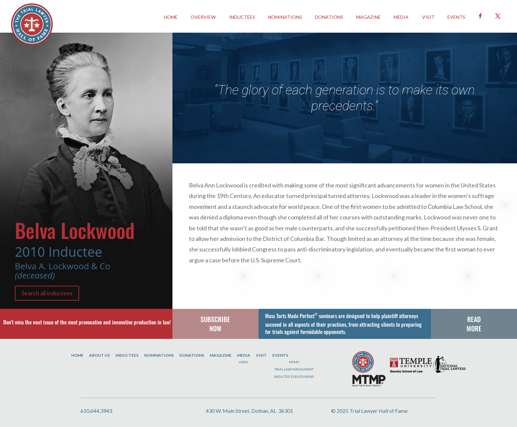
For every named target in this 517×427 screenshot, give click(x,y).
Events (280, 355)
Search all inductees (47, 293)
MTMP (294, 362)
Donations (329, 17)
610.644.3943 (96, 411)
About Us (99, 355)
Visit (428, 17)
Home (77, 355)
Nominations (285, 17)
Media (401, 17)
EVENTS (456, 17)
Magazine (368, 17)
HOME (171, 17)
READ (474, 319)
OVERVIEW (203, 17)
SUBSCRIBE (215, 319)
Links (243, 362)
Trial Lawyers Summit (294, 369)
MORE (474, 328)
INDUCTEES (242, 17)
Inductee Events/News (294, 376)
